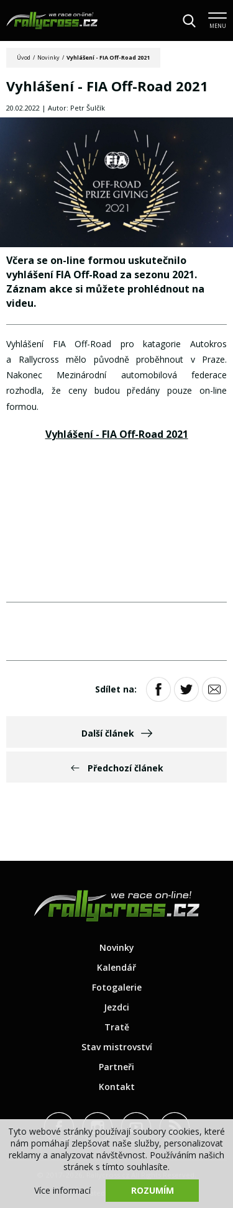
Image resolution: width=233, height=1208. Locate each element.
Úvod (23, 57)
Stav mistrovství (116, 1047)
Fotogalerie (117, 987)
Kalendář (116, 967)
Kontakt (117, 1086)
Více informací (62, 1190)
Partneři (116, 1067)
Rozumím (152, 1190)
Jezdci (116, 1007)
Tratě (116, 1027)
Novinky (48, 57)
